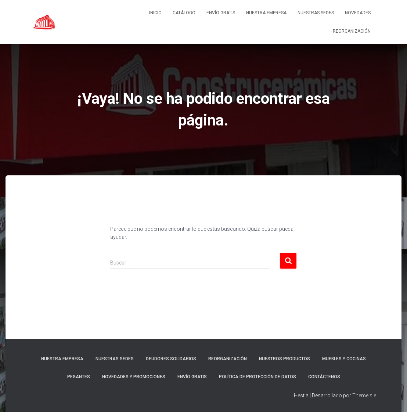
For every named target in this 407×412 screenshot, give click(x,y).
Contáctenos (324, 376)
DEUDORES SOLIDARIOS (171, 358)
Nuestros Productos (284, 358)
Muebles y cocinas (344, 358)
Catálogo (184, 12)
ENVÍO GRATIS (220, 12)
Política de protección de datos (257, 376)
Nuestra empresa (266, 12)
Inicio (155, 12)
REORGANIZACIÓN (352, 31)
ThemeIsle (364, 395)
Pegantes (78, 376)
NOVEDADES (358, 12)
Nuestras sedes (316, 12)
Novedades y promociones (133, 376)
